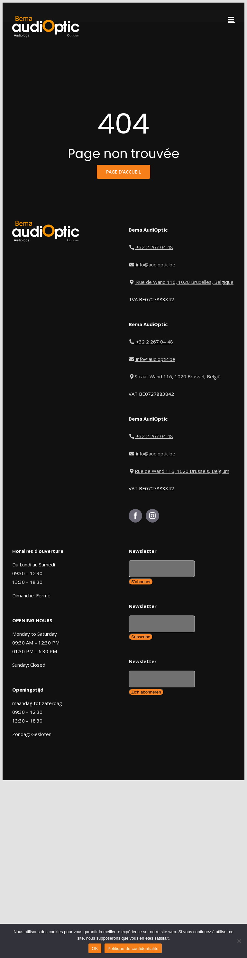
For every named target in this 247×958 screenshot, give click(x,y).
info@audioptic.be (152, 264)
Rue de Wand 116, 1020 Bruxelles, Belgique (181, 282)
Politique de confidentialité (133, 948)
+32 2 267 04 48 (151, 247)
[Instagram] (152, 516)
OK (95, 948)
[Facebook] (135, 516)
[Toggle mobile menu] (231, 19)
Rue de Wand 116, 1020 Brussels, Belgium (179, 471)
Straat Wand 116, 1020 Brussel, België (175, 376)
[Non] (239, 941)
